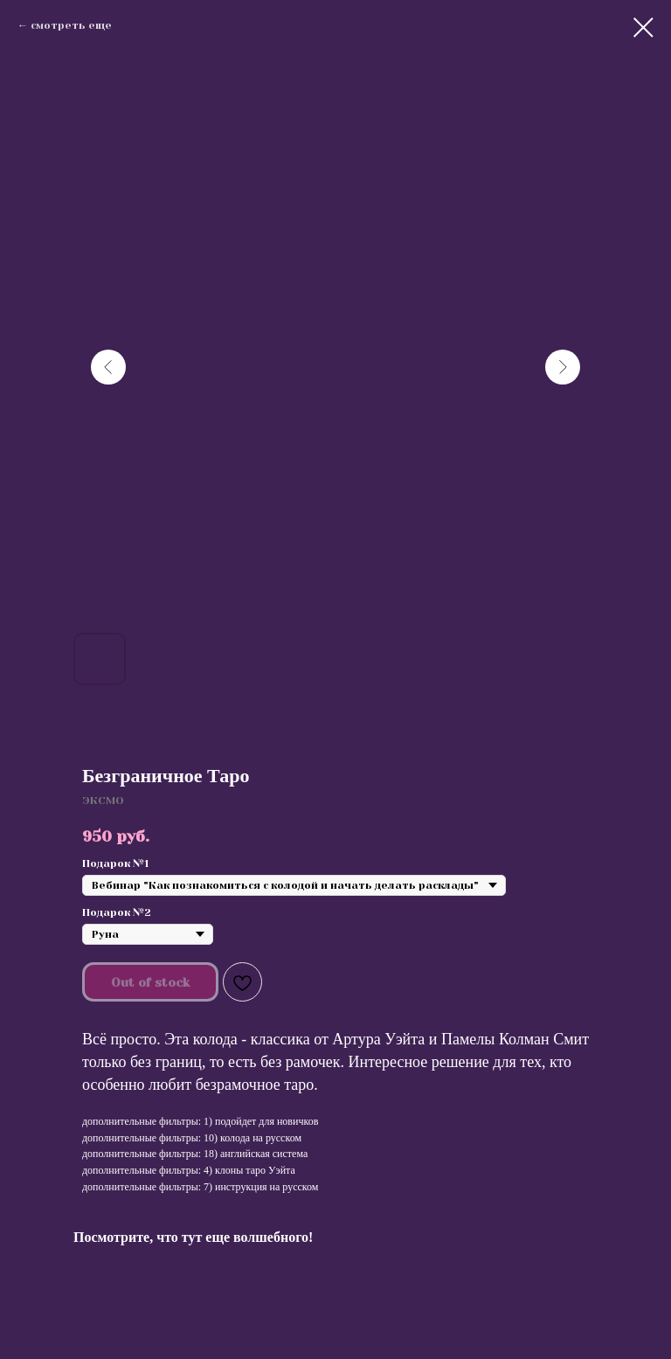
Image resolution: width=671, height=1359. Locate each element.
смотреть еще (71, 25)
